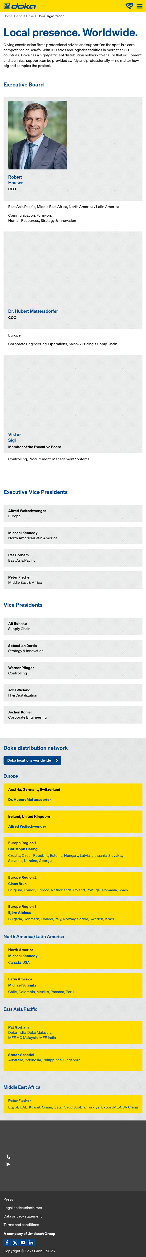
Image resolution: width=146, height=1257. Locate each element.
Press (8, 1199)
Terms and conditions (21, 1224)
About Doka (25, 16)
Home (8, 16)
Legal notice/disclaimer (23, 1207)
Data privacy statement (23, 1216)
